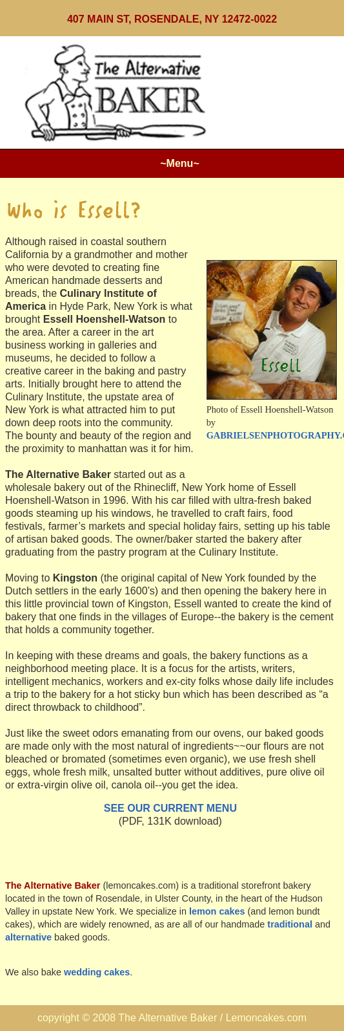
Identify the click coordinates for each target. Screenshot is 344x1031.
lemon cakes (217, 911)
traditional (289, 924)
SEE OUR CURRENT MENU (170, 808)
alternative (28, 937)
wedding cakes (97, 972)
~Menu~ (179, 163)
